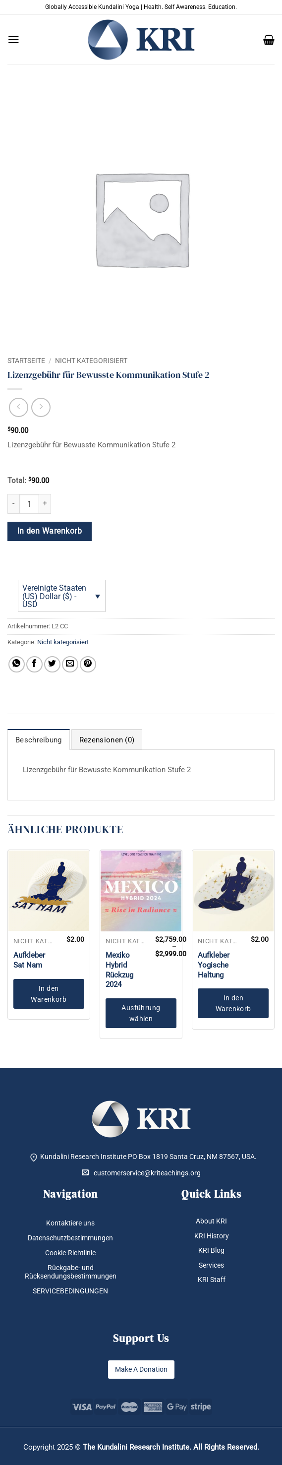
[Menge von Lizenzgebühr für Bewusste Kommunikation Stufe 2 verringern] (13, 504)
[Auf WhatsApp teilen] (16, 664)
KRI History (211, 1236)
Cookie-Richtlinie (70, 1253)
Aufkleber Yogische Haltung (213, 965)
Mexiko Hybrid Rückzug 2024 (119, 970)
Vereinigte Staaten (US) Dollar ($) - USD (54, 596)
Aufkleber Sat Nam (29, 960)
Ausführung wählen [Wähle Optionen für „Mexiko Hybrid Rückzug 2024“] (140, 1013)
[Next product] (18, 407)
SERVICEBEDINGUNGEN (70, 1291)
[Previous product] (41, 407)
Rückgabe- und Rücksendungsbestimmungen (70, 1272)
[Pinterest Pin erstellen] (88, 664)
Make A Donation (141, 1369)
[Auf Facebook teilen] (34, 664)
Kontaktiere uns (70, 1223)
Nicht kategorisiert (91, 361)
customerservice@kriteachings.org (141, 1172)
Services (211, 1265)
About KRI (211, 1221)
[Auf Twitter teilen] (52, 664)
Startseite (26, 361)
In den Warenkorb (49, 531)
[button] (13, 39)
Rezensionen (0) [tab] (107, 739)
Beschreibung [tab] (38, 739)
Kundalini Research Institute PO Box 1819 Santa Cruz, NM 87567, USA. (148, 1156)
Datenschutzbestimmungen (70, 1238)
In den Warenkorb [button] (48, 993)
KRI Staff (212, 1279)
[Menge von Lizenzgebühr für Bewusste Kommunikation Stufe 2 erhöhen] (45, 504)
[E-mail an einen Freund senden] (70, 664)
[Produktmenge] (29, 504)
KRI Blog (211, 1250)
